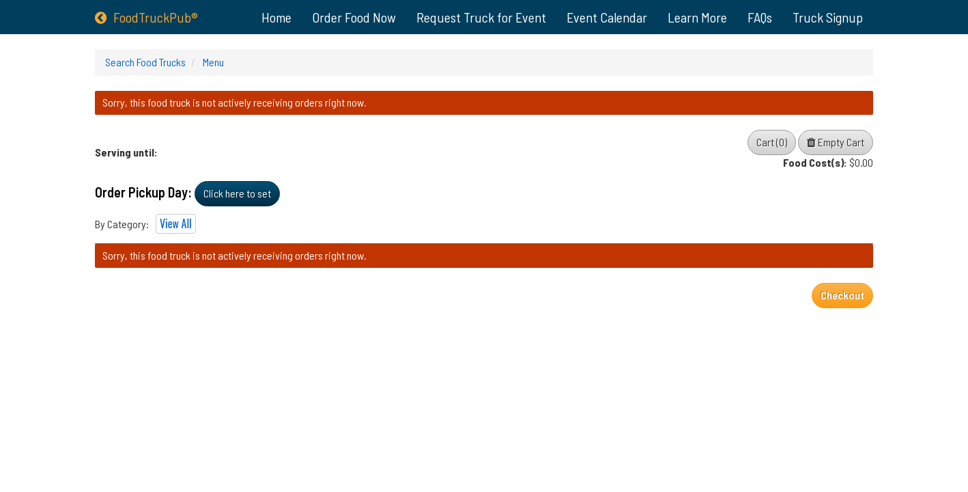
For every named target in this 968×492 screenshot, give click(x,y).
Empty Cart (835, 141)
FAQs (760, 17)
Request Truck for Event (481, 17)
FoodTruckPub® (146, 17)
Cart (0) (771, 141)
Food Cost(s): (815, 162)
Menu (212, 61)
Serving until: (126, 152)
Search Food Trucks (145, 61)
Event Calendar (607, 17)
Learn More (697, 17)
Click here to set (237, 193)
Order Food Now (354, 17)
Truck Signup (828, 17)
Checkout (842, 294)
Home (276, 17)
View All (176, 223)
